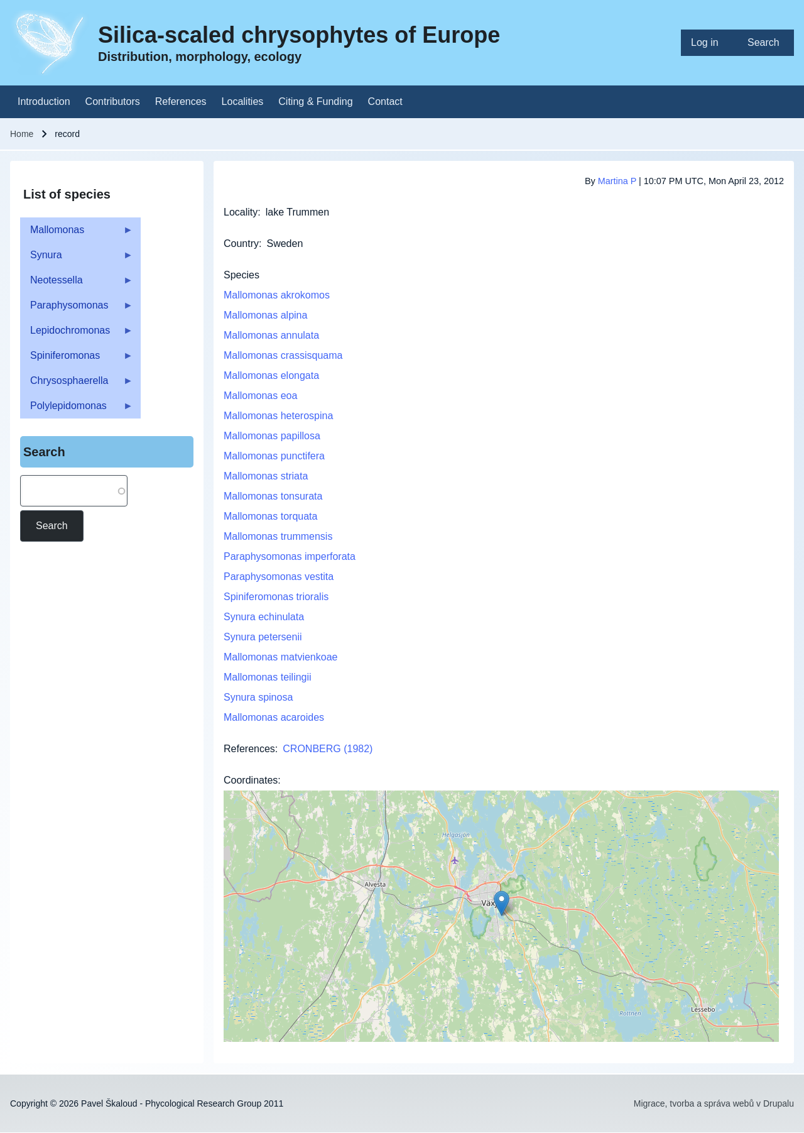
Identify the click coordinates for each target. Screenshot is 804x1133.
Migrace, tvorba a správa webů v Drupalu (714, 1103)
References (249, 748)
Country (241, 243)
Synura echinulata (264, 616)
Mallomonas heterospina (278, 415)
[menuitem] (709, 43)
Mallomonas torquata (270, 516)
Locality (241, 212)
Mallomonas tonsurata (273, 496)
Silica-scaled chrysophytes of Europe (299, 35)
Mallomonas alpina (265, 315)
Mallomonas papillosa (272, 435)
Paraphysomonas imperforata (290, 556)
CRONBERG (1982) (327, 748)
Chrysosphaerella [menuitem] (76, 384)
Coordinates (251, 780)
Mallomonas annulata (271, 335)
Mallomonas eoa (260, 395)
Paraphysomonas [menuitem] (76, 309)
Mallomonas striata (266, 476)
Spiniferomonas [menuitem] (76, 359)
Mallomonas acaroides (274, 717)
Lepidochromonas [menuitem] (76, 334)
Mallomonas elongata (271, 375)
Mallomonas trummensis (278, 536)
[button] (501, 903)
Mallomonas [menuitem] (76, 233)
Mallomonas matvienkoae (280, 657)
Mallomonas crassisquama (283, 355)
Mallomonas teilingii (268, 677)
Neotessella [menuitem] (76, 284)
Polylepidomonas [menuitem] (76, 409)
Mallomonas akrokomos (277, 295)
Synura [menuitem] (76, 258)
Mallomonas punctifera (274, 456)
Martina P (617, 181)
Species (241, 275)
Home (21, 134)
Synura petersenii (263, 637)
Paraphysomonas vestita (279, 576)
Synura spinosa (258, 697)
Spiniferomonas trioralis (276, 596)
